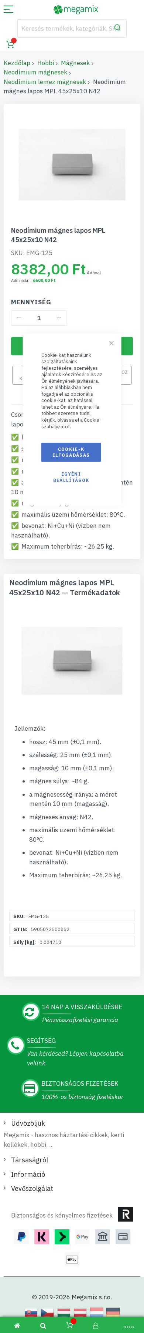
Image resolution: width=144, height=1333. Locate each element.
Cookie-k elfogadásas (71, 452)
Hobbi (45, 63)
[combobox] (72, 28)
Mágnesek (75, 63)
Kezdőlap (17, 63)
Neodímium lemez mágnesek (45, 82)
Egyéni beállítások (71, 477)
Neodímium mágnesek (35, 72)
